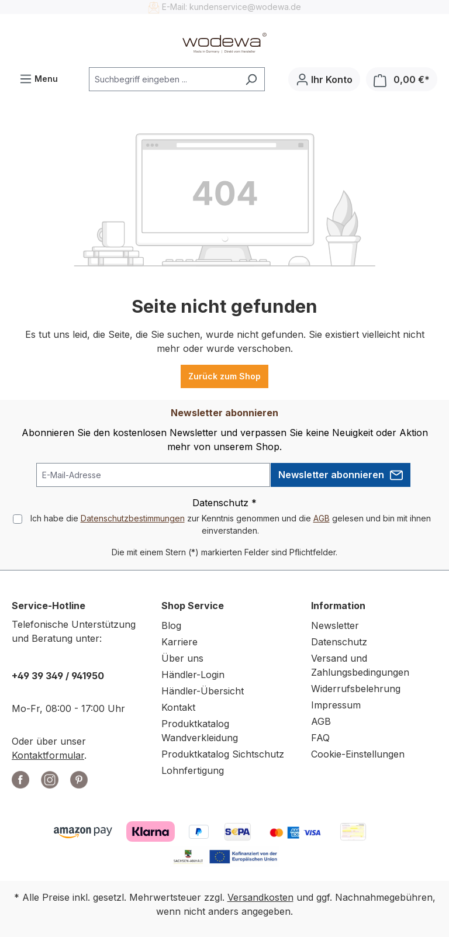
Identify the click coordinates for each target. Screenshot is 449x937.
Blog (171, 625)
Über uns (182, 658)
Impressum (336, 705)
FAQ (320, 738)
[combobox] (163, 79)
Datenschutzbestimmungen (133, 518)
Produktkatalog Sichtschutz (222, 754)
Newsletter (335, 625)
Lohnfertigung (192, 770)
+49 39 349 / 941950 (58, 676)
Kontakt (178, 707)
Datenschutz (339, 642)
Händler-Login (192, 674)
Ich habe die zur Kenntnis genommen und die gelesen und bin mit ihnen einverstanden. (230, 524)
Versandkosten (260, 897)
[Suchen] (251, 79)
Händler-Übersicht (202, 691)
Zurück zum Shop (224, 376)
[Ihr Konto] (324, 79)
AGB (321, 518)
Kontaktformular (48, 755)
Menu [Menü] (38, 76)
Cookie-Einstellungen (358, 754)
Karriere (179, 642)
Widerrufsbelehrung (355, 688)
